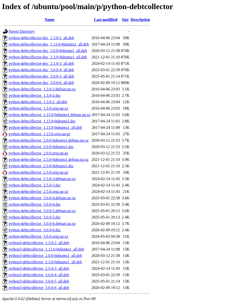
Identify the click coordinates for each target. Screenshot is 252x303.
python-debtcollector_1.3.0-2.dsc (35, 95)
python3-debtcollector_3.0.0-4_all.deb (39, 275)
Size (125, 19)
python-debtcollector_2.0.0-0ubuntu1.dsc (41, 147)
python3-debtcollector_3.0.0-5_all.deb (39, 281)
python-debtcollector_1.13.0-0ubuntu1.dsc (42, 121)
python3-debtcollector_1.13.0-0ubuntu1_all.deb (46, 249)
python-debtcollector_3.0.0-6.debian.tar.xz (42, 223)
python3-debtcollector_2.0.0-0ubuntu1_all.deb (45, 255)
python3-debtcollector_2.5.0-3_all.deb (39, 268)
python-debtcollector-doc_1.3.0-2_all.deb (41, 38)
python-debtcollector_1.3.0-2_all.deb (38, 102)
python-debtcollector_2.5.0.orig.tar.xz (38, 191)
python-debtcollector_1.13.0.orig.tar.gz (39, 134)
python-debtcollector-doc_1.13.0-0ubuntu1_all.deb (49, 44)
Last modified (105, 19)
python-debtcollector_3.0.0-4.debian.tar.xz (42, 198)
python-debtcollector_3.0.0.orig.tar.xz (38, 236)
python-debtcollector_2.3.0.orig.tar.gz (38, 172)
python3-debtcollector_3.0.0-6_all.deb (39, 288)
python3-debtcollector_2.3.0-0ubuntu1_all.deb (45, 262)
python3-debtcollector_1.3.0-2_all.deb (39, 243)
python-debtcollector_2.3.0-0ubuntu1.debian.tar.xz (49, 159)
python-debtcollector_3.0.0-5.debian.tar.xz (42, 211)
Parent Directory (22, 31)
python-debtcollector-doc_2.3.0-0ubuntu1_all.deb (48, 57)
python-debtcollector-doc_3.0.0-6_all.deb (41, 83)
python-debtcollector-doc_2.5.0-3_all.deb (41, 63)
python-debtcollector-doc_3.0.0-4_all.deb (41, 70)
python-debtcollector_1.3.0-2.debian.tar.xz (42, 89)
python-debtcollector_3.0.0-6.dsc (35, 230)
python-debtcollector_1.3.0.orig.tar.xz (38, 108)
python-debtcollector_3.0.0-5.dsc (35, 217)
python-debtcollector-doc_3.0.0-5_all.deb (41, 76)
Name (49, 19)
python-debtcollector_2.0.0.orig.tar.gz (38, 153)
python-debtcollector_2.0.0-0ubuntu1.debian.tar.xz (49, 140)
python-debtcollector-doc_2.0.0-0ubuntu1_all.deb (48, 51)
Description (140, 19)
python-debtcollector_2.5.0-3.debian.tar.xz (42, 179)
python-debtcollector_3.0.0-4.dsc (35, 204)
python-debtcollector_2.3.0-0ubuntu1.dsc (41, 166)
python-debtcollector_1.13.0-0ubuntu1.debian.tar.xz (50, 115)
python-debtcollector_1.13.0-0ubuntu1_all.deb (45, 127)
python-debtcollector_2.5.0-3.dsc (35, 185)
